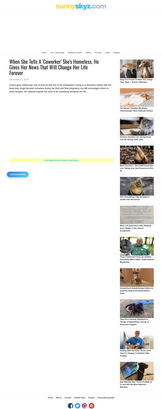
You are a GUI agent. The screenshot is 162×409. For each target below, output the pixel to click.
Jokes (107, 53)
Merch (58, 398)
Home (50, 398)
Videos (88, 53)
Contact (67, 398)
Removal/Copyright (105, 398)
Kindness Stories (75, 53)
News (44, 53)
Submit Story (79, 398)
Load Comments (17, 174)
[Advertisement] (81, 31)
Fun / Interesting (57, 53)
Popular (116, 53)
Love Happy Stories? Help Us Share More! (61, 160)
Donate (91, 398)
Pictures (98, 53)
